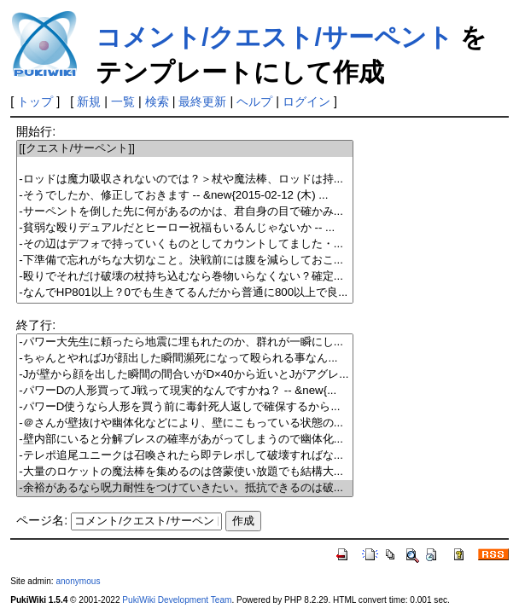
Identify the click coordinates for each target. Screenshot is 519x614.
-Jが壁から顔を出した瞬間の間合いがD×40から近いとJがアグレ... (185, 375)
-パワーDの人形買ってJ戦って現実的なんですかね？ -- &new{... (185, 391)
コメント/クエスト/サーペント (274, 37)
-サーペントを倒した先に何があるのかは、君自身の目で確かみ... (185, 212)
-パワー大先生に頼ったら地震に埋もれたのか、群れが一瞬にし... (185, 342)
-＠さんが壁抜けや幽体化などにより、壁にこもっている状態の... (185, 423)
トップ (35, 101)
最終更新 (202, 101)
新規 (89, 101)
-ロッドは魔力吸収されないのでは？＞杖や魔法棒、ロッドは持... (185, 179)
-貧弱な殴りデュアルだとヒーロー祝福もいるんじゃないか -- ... (185, 228)
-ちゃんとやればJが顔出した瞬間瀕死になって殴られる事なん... (185, 358)
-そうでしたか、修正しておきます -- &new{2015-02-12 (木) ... (185, 196)
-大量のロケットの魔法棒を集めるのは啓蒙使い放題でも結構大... (185, 472)
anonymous (77, 581)
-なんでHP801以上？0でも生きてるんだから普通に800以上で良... (185, 293)
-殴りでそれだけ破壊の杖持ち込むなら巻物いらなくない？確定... (185, 277)
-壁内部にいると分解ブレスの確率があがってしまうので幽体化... (185, 440)
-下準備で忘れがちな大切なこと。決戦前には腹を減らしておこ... (185, 260)
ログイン (306, 101)
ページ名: (41, 520)
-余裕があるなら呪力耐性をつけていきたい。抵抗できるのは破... (185, 488)
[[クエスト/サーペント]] (185, 149)
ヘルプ (254, 101)
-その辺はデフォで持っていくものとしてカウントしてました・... (185, 244)
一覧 (123, 101)
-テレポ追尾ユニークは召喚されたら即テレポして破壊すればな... (185, 456)
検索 (157, 101)
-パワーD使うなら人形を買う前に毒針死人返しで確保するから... (185, 407)
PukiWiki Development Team (176, 600)
